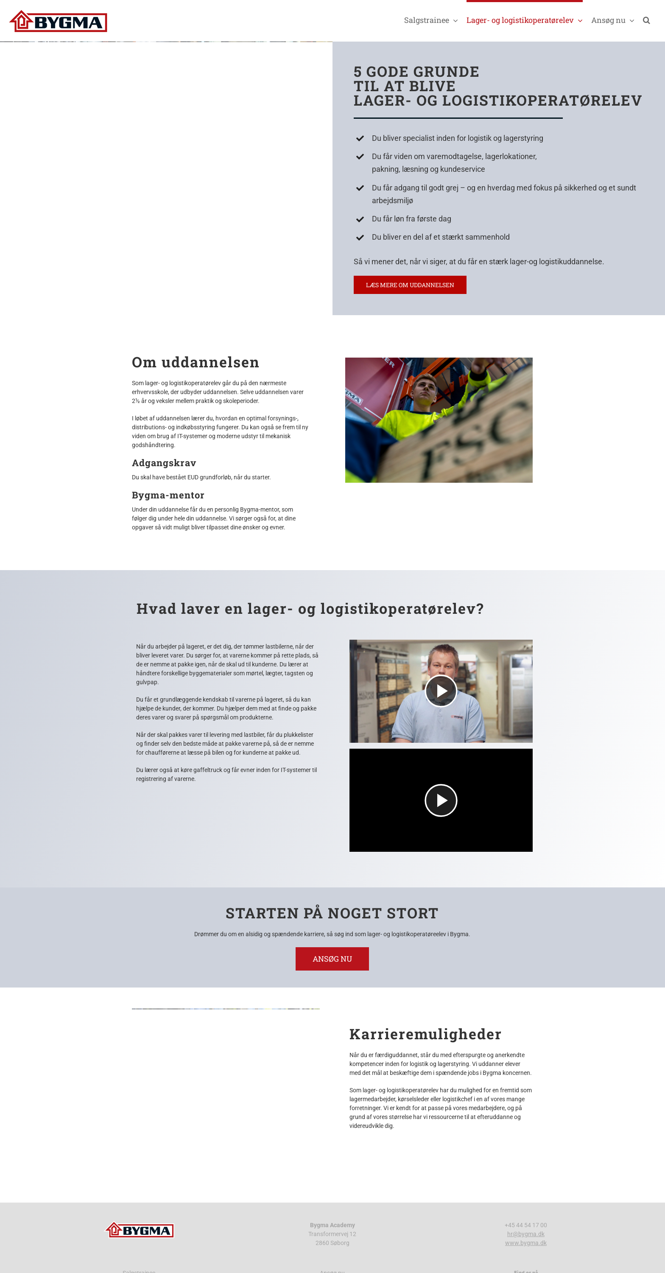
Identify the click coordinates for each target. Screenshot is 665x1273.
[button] (646, 18)
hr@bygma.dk (526, 1234)
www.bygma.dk (526, 1242)
